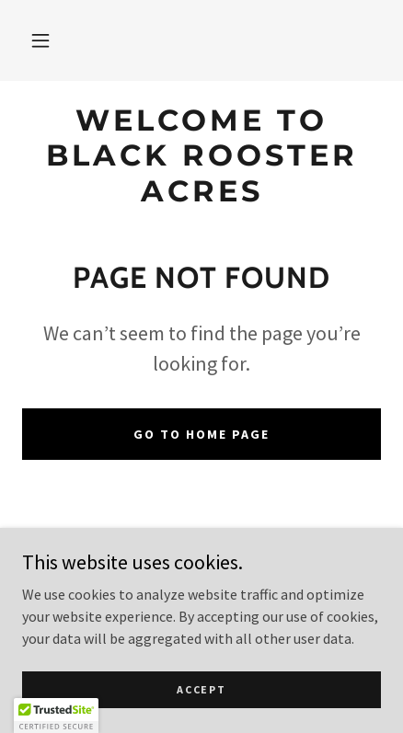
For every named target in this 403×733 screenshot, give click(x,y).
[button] (40, 40)
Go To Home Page (201, 434)
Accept (201, 689)
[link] (201, 156)
